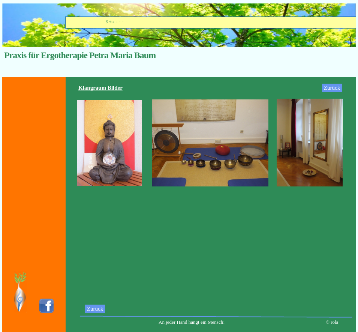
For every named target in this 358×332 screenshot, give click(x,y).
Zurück (95, 309)
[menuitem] (99, 309)
